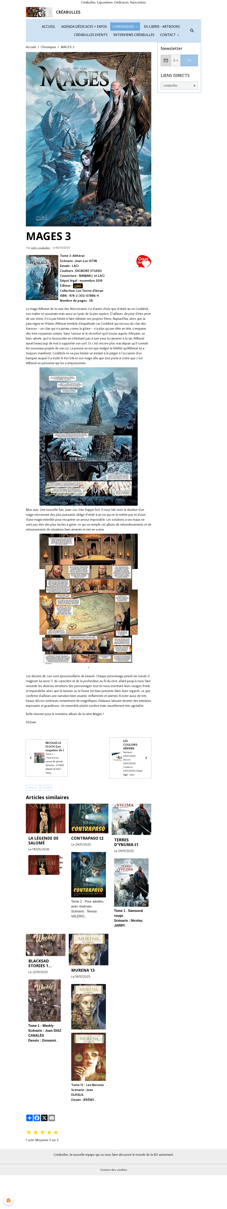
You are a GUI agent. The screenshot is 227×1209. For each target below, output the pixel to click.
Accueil (31, 91)
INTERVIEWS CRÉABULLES (133, 78)
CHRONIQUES (123, 70)
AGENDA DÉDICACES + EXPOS (83, 70)
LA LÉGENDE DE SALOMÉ (43, 892)
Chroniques (48, 91)
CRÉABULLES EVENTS (90, 78)
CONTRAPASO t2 (87, 889)
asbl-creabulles (40, 291)
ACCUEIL (48, 70)
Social (46, 839)
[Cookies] (8, 1200)
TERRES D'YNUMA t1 (126, 893)
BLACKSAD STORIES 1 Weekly (38, 1015)
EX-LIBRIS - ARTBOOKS (161, 70)
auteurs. (33, 839)
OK (189, 104)
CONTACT (168, 78)
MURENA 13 (83, 1021)
